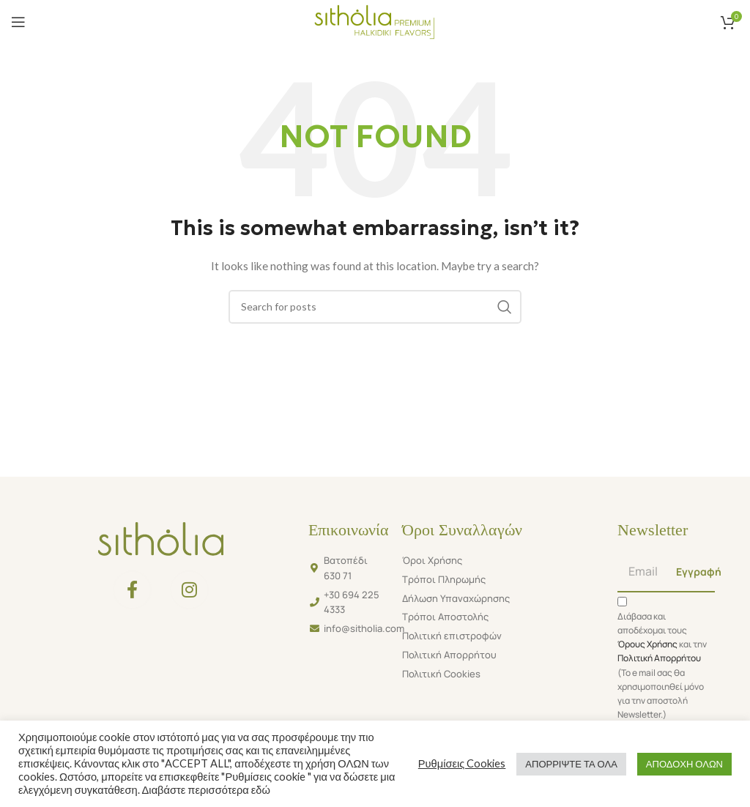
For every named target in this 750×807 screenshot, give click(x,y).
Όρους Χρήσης (647, 644)
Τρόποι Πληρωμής (444, 579)
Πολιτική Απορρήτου (449, 654)
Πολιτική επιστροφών (452, 635)
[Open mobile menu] (18, 22)
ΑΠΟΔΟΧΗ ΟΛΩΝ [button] (684, 764)
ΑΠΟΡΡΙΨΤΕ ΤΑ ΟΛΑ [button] (571, 764)
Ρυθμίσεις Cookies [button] (462, 763)
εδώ (259, 790)
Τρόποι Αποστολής (445, 616)
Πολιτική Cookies (441, 673)
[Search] (375, 307)
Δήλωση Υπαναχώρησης (456, 598)
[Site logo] (374, 21)
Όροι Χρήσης (432, 560)
